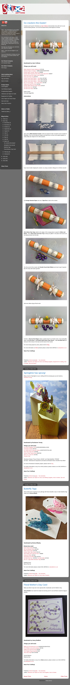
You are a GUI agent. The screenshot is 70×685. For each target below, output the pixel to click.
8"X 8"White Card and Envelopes (31, 648)
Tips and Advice (32, 363)
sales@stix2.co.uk (62, 347)
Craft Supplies (45, 672)
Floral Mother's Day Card (35, 585)
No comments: (42, 360)
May (5, 137)
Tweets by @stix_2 (5, 111)
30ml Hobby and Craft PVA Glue (31, 553)
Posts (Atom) (49, 680)
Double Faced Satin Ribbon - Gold (32, 78)
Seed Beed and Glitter (29, 556)
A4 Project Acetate (28, 448)
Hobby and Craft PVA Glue (30, 84)
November (7, 124)
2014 (4, 160)
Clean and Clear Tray (29, 76)
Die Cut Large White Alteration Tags (32, 559)
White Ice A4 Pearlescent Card (31, 646)
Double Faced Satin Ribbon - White (32, 79)
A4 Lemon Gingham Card (30, 447)
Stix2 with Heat (4, 101)
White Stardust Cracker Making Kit (32, 69)
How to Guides (56, 477)
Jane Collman (44, 26)
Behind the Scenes (5, 76)
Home (46, 676)
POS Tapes (4, 67)
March (6, 141)
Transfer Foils (27, 456)
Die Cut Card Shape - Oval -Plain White (33, 82)
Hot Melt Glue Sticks (28, 88)
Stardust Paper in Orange (30, 70)
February (6, 151)
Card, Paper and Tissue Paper (8, 98)
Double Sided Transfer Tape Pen (31, 72)
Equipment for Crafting (58, 361)
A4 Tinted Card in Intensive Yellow (32, 450)
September (7, 128)
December (7, 122)
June (5, 135)
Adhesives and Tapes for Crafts (8, 93)
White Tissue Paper (28, 550)
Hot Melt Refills (41, 558)
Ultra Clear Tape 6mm (29, 451)
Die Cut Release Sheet (29, 549)
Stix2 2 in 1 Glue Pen (29, 454)
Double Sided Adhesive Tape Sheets (32, 85)
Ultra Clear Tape (27, 652)
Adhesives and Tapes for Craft (34, 361)
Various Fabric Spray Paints (30, 453)
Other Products (45, 575)
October (6, 126)
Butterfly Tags (30, 489)
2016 (4, 156)
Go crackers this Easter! (35, 23)
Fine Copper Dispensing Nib (30, 651)
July (5, 133)
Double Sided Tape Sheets (30, 552)
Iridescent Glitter (28, 555)
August (6, 131)
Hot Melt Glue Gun (28, 87)
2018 (4, 118)
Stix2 (36, 347)
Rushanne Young (28, 377)
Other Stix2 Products (6, 103)
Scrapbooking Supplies (6, 91)
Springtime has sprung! (35, 373)
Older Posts (64, 676)
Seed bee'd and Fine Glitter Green (32, 75)
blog (48, 344)
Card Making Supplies (47, 361)
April (5, 139)
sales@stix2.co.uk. (29, 661)
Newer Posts (27, 676)
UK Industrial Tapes (6, 62)
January (6, 154)
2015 (4, 158)
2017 (4, 120)
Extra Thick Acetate (28, 547)
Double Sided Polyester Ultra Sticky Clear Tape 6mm (36, 73)
